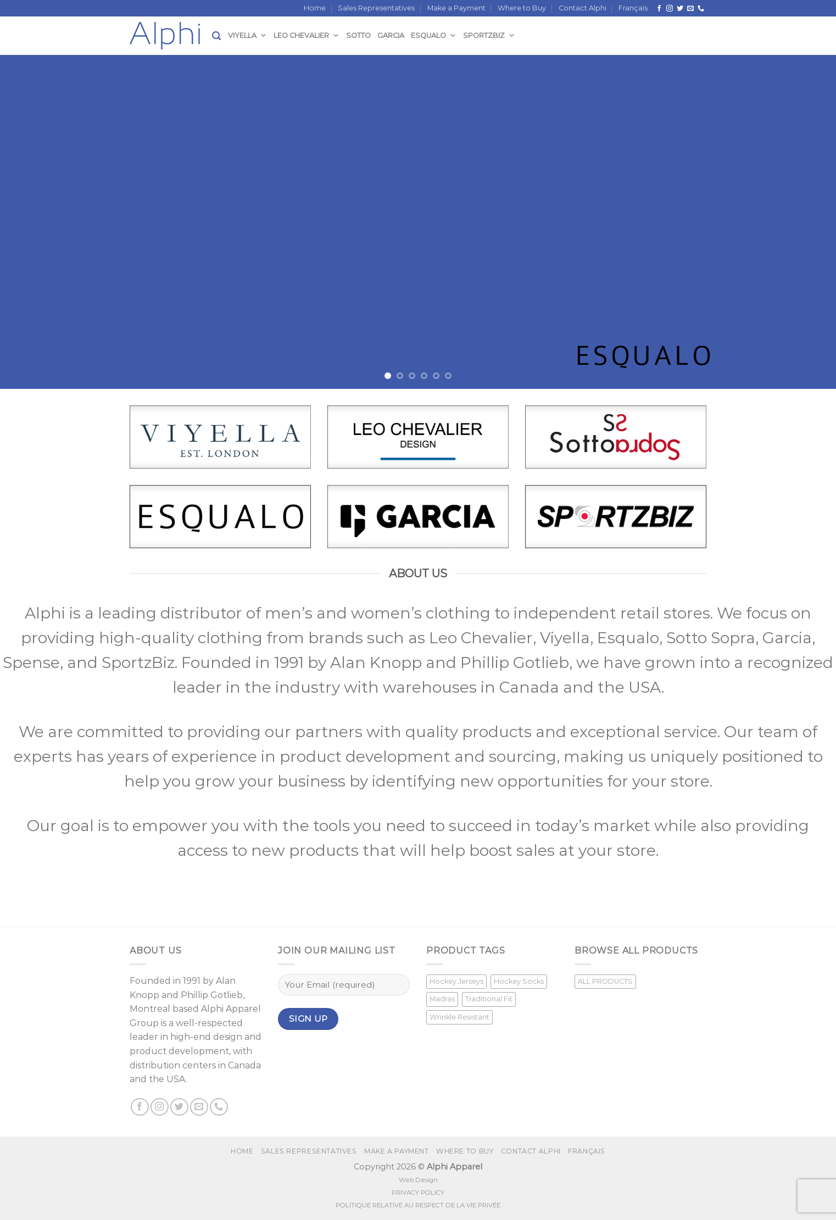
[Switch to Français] (633, 8)
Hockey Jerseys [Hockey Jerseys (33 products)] (456, 981)
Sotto (358, 35)
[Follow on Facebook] (659, 9)
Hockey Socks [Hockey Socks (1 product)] (519, 981)
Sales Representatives (376, 8)
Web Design (418, 1180)
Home (315, 8)
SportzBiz (489, 35)
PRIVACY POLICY (418, 1192)
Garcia (390, 35)
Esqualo (433, 35)
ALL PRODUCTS (605, 981)
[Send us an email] (690, 9)
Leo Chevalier (306, 35)
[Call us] (701, 9)
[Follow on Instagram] (669, 9)
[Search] (216, 36)
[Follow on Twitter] (680, 9)
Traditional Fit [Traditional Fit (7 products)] (488, 999)
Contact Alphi (582, 8)
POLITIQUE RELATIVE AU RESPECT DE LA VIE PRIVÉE (418, 1205)
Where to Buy (522, 8)
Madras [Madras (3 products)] (442, 999)
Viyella (247, 35)
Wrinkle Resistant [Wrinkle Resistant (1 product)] (459, 1017)
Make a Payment (456, 8)
